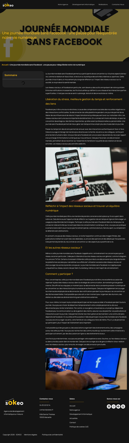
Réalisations (103, 4)
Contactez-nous (118, 4)
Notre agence (63, 4)
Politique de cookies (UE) (79, 427)
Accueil (5, 64)
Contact (73, 422)
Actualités (73, 418)
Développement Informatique (83, 4)
